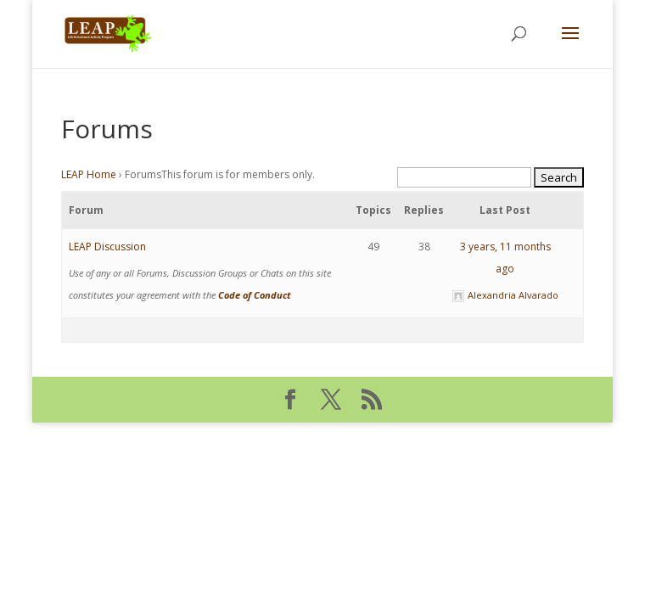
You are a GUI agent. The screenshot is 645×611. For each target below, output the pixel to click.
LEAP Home (88, 174)
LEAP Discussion (107, 246)
